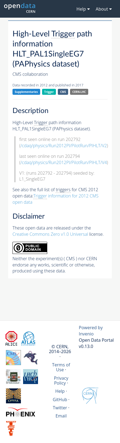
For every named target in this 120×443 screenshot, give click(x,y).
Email (61, 416)
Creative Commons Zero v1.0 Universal (50, 234)
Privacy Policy (61, 380)
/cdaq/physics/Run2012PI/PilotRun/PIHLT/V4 (63, 162)
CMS (63, 92)
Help (60, 391)
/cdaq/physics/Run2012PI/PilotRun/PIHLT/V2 (63, 146)
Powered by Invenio (91, 331)
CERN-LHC (79, 92)
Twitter (60, 408)
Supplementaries (26, 92)
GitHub (60, 400)
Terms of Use (61, 367)
